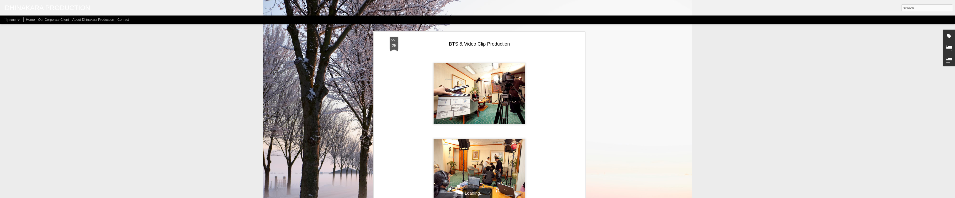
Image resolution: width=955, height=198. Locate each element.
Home (30, 19)
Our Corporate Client (53, 19)
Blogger (511, 195)
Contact (123, 19)
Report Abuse (525, 195)
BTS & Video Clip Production (479, 30)
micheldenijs (483, 195)
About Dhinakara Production (93, 19)
